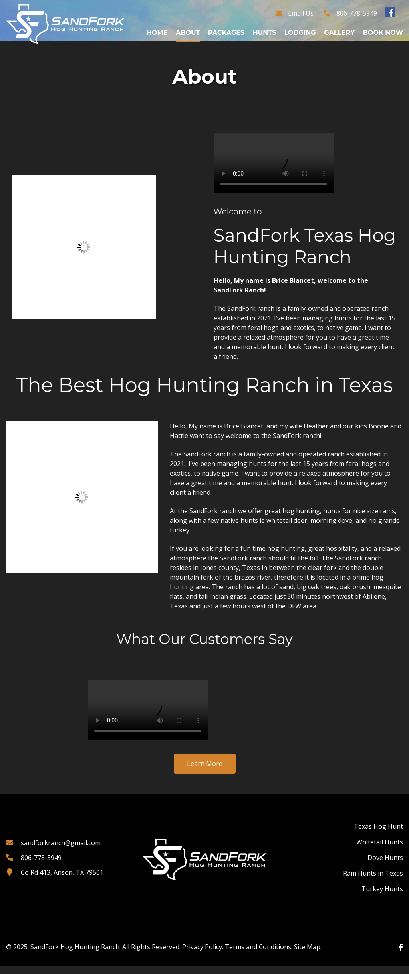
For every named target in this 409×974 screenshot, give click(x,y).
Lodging (300, 32)
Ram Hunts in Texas (373, 881)
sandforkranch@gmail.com (61, 851)
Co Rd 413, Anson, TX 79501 (62, 880)
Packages (226, 32)
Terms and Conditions (258, 955)
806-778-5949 (356, 13)
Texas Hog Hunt (378, 834)
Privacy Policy (202, 955)
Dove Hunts (385, 866)
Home (157, 32)
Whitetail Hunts (379, 850)
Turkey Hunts (382, 897)
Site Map (307, 955)
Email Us (301, 13)
